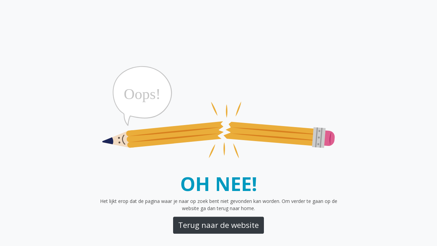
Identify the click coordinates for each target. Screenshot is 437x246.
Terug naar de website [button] (218, 225)
